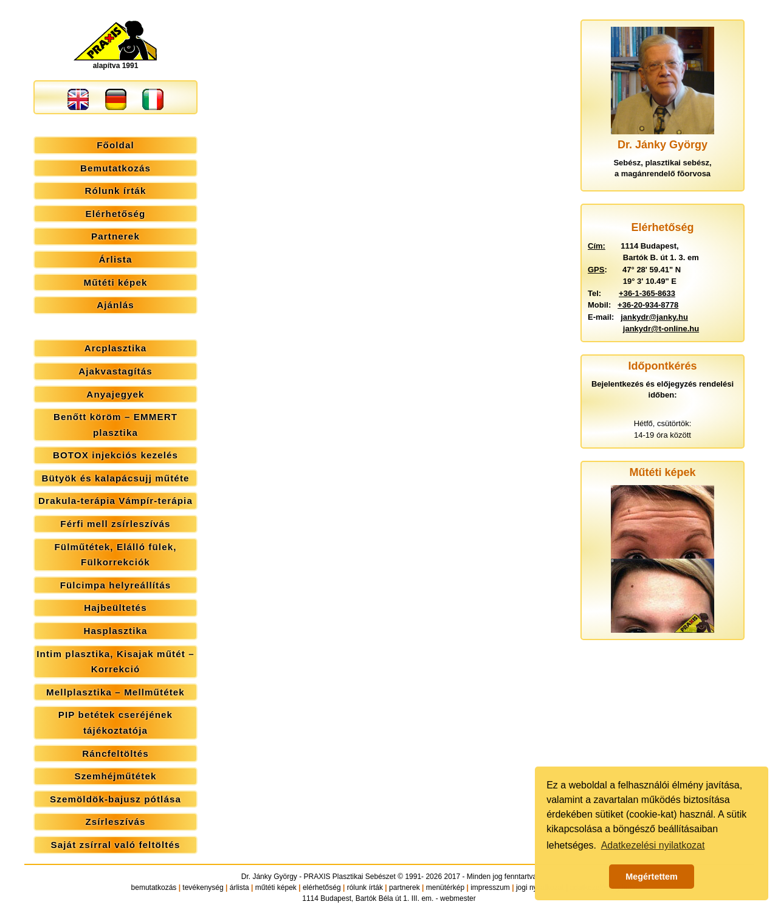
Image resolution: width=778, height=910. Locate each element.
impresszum (490, 887)
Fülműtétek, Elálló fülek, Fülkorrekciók (115, 555)
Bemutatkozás (115, 168)
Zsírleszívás (115, 821)
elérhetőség (322, 887)
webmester (458, 898)
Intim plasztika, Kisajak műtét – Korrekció (115, 662)
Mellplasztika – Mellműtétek (115, 692)
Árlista (116, 259)
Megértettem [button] (651, 876)
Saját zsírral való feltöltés (116, 844)
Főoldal (115, 145)
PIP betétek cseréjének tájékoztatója (115, 722)
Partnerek (115, 236)
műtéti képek (276, 887)
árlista (239, 887)
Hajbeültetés (115, 607)
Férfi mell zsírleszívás (115, 524)
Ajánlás (115, 305)
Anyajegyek (115, 394)
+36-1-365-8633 (647, 293)
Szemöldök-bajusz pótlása (115, 799)
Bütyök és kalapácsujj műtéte (115, 478)
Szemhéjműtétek (115, 776)
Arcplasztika (115, 348)
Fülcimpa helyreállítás (115, 585)
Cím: (596, 245)
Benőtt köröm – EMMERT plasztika (115, 425)
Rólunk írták (115, 190)
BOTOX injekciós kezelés (115, 455)
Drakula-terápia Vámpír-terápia (115, 500)
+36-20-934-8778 (648, 304)
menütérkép (445, 887)
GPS (596, 269)
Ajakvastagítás (115, 371)
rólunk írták (365, 887)
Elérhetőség (116, 214)
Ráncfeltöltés (115, 753)
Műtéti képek (115, 282)
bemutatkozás (154, 887)
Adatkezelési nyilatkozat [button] (653, 845)
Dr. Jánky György (269, 876)
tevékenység (202, 887)
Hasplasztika (115, 631)
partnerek (404, 887)
